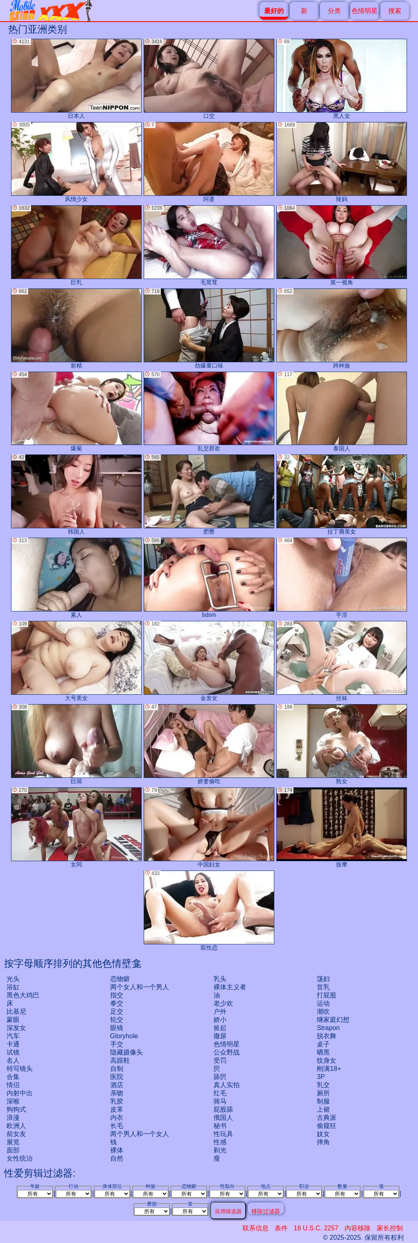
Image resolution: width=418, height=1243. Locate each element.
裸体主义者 (229, 987)
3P (321, 1076)
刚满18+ (329, 1068)
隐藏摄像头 (126, 1052)
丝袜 (341, 661)
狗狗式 (16, 1109)
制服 (323, 1101)
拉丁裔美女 (341, 494)
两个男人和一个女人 (139, 1133)
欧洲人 (16, 1125)
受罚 (220, 1060)
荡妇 (323, 978)
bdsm (209, 578)
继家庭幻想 (333, 1019)
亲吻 (116, 1093)
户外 (220, 1011)
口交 (209, 79)
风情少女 (76, 162)
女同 (76, 827)
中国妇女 (209, 827)
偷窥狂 (326, 1125)
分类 (334, 10)
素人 (76, 578)
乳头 (220, 978)
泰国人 (341, 412)
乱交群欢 (209, 412)
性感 (220, 1142)
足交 (116, 1011)
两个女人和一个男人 (139, 987)
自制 (116, 1068)
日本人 (76, 79)
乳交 (323, 1084)
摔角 (323, 1142)
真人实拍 (226, 1084)
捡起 (220, 1027)
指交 (116, 995)
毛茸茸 (209, 245)
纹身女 (326, 1060)
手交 (116, 1044)
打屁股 (326, 995)
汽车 (13, 1036)
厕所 (323, 1093)
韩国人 (76, 494)
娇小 (220, 1019)
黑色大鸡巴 (23, 995)
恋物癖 (120, 978)
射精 (76, 328)
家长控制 (390, 1228)
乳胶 (116, 1101)
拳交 (116, 1003)
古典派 (326, 1117)
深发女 (16, 1027)
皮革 (116, 1109)
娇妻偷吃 (209, 744)
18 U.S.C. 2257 (316, 1228)
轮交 (116, 1019)
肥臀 (209, 494)
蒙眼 (13, 1019)
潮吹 (323, 1011)
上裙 (323, 1109)
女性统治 (20, 1158)
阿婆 (209, 162)
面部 (13, 1150)
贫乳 (323, 987)
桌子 (323, 1044)
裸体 (116, 1150)
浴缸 (13, 987)
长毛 (116, 1125)
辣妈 (341, 162)
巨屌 (76, 744)
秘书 (220, 1125)
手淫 (341, 578)
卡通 (13, 1044)
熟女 (341, 744)
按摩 (341, 827)
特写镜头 (20, 1068)
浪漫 (13, 1117)
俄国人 (223, 1117)
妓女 (323, 1133)
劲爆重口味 (209, 328)
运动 (323, 1003)
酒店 (116, 1084)
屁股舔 (223, 1109)
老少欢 (223, 1003)
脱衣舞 (326, 1036)
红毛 (220, 1093)
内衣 (116, 1117)
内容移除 (358, 1228)
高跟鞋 (120, 1060)
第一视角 (341, 245)
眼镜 (116, 1027)
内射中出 (20, 1093)
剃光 (220, 1150)
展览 (13, 1142)
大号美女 (76, 661)
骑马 (220, 1101)
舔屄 (220, 1076)
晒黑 (323, 1052)
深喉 (13, 1101)
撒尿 (220, 1036)
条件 (281, 1228)
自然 (116, 1158)
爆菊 (76, 412)
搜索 (394, 10)
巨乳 (76, 245)
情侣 (13, 1084)
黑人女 (341, 79)
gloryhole (124, 1036)
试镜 (13, 1052)
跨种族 (341, 328)
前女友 (16, 1133)
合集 (13, 1076)
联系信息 (255, 1228)
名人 (13, 1060)
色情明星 (364, 10)
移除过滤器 (265, 1211)
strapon (328, 1027)
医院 (116, 1076)
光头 (13, 978)
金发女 (209, 661)
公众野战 (226, 1052)
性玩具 (223, 1133)
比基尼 (16, 1011)
